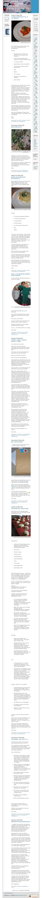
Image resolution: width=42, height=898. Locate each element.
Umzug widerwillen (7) (36, 129)
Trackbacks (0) (22, 121)
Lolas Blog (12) (35, 119)
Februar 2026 (35, 144)
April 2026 (35, 140)
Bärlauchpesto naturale (18, 177)
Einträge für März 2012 (17, 8)
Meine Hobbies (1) (35, 62)
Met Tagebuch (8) (36, 102)
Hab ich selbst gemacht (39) (36, 71)
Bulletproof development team (21, 895)
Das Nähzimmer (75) (36, 77)
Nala (20, 310)
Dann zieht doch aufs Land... (19, 340)
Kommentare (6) (17, 171)
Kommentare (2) (23, 814)
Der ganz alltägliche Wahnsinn (14, 3)
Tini (18, 481)
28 (37, 28)
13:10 (18, 814)
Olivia (26, 481)
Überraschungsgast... (21, 821)
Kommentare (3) (14, 733)
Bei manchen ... (18, 442)
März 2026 (35, 142)
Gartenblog (24, 170)
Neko (20, 120)
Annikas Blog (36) (35, 40)
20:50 (28, 270)
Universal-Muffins (20, 508)
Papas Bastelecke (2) (36, 124)
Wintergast (16, 127)
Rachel (21, 481)
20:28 (18, 333)
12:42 (18, 435)
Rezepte (23, 120)
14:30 (28, 732)
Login (35, 159)
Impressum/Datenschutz (8, 893)
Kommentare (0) (14, 121)
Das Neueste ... (35, 146)
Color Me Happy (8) (35, 53)
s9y (9, 895)
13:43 (12, 887)
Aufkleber (13, 486)
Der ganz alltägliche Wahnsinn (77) (36, 46)
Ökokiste (16, 181)
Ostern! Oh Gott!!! (20, 739)
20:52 (28, 120)
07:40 (12, 171)
